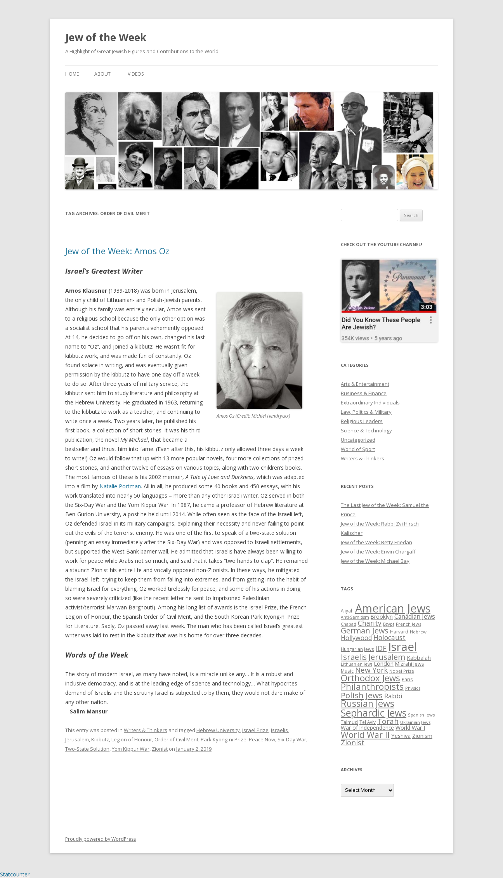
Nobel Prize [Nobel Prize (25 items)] (401, 671)
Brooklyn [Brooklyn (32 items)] (382, 616)
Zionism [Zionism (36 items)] (422, 735)
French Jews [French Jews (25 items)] (408, 624)
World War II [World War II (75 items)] (365, 734)
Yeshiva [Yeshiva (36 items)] (401, 735)
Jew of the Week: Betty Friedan (376, 542)
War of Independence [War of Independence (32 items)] (367, 727)
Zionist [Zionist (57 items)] (352, 742)
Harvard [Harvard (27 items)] (399, 631)
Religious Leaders (362, 421)
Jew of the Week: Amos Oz (117, 251)
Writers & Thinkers (145, 730)
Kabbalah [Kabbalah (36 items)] (419, 657)
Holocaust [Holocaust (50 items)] (389, 637)
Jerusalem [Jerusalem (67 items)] (386, 656)
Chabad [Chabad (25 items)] (348, 624)
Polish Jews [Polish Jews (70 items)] (362, 695)
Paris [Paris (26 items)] (407, 679)
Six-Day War (292, 739)
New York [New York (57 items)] (371, 670)
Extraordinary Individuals (370, 402)
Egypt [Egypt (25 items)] (388, 624)
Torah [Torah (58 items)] (388, 721)
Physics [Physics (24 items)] (412, 688)
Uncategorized (358, 439)
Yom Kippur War (130, 748)
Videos (136, 74)
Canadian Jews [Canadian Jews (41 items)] (414, 616)
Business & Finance (364, 393)
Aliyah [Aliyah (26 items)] (347, 610)
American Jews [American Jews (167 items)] (392, 608)
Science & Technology (366, 430)
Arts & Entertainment (365, 383)
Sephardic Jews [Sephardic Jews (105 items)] (373, 712)
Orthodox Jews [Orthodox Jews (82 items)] (370, 678)
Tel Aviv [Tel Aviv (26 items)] (367, 722)
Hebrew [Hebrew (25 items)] (418, 632)
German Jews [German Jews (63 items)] (365, 630)
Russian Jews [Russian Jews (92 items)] (367, 703)
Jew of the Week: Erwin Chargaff (378, 551)
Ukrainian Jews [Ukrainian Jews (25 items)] (415, 722)
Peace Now (262, 739)
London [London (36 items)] (384, 663)
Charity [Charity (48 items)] (370, 623)
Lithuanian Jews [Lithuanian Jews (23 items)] (356, 664)
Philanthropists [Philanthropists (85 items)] (372, 686)
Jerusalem (77, 739)
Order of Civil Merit (176, 739)
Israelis (279, 730)
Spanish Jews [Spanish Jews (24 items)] (421, 715)
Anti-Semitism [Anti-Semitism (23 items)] (355, 617)
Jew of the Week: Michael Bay (375, 560)
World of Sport (358, 449)
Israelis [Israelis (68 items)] (354, 656)
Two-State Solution (87, 748)
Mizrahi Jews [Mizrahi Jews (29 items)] (409, 663)
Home (72, 74)
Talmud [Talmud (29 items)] (349, 721)
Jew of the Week (105, 37)
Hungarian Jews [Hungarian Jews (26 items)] (357, 649)
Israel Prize (255, 730)
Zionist (160, 748)
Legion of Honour (131, 739)
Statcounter (14, 874)
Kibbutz (100, 739)
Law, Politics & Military (366, 411)
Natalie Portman (120, 486)
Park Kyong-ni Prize (223, 739)
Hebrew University (218, 730)
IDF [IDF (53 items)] (381, 648)
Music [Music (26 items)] (347, 671)
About (102, 74)
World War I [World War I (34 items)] (410, 727)
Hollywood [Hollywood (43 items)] (356, 637)
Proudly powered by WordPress (100, 839)
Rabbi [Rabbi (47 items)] (393, 695)
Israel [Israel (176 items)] (402, 646)
